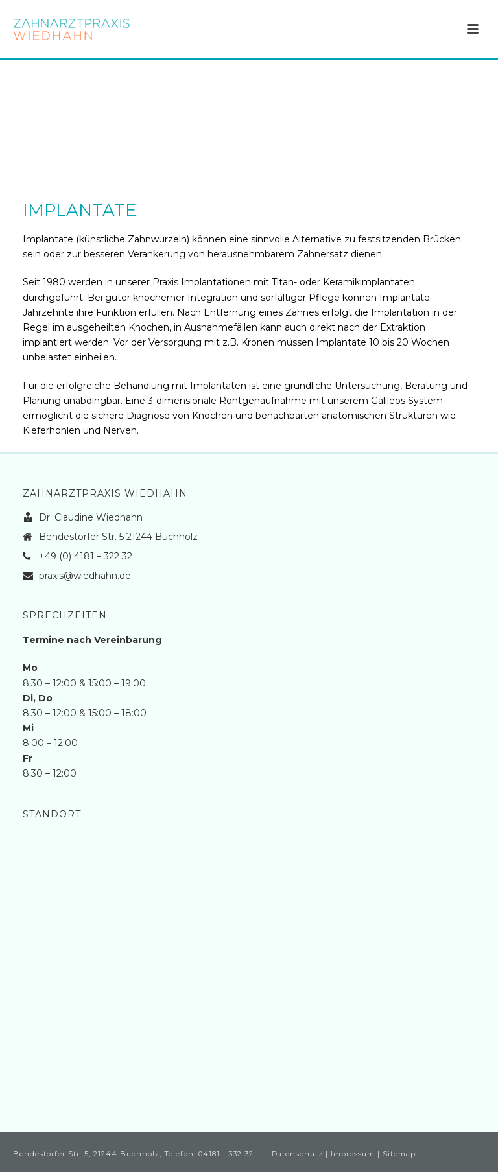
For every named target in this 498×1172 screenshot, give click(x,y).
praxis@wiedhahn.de (85, 575)
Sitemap (399, 1153)
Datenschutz (297, 1153)
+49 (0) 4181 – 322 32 (85, 556)
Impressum (353, 1153)
